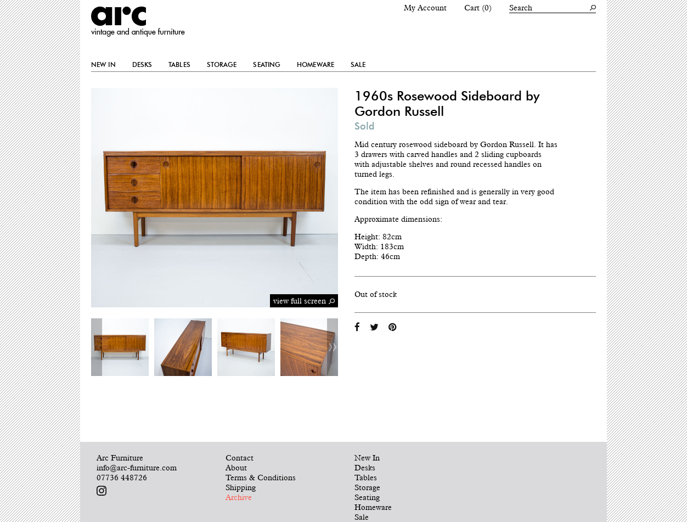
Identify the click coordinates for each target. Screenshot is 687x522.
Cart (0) (478, 7)
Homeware (315, 64)
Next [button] (332, 347)
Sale (358, 64)
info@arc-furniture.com (137, 467)
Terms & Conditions (261, 477)
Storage (222, 64)
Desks (142, 64)
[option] (119, 347)
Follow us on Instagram (101, 491)
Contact (240, 457)
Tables (179, 64)
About (236, 467)
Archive (239, 497)
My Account (425, 7)
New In (103, 64)
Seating (266, 64)
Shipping (241, 487)
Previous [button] (96, 347)
